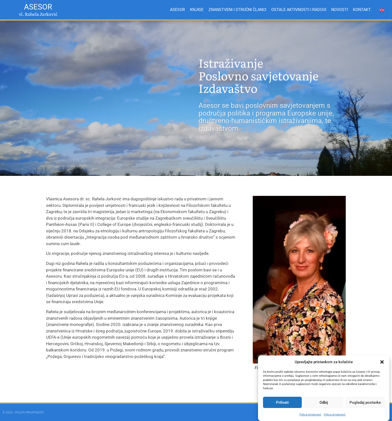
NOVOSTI (339, 9)
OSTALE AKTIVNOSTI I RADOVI (298, 9)
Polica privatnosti (310, 414)
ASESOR (177, 9)
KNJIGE (197, 9)
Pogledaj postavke (365, 402)
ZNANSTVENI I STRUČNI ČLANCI (237, 9)
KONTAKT (362, 9)
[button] (382, 361)
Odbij (324, 402)
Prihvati (282, 402)
